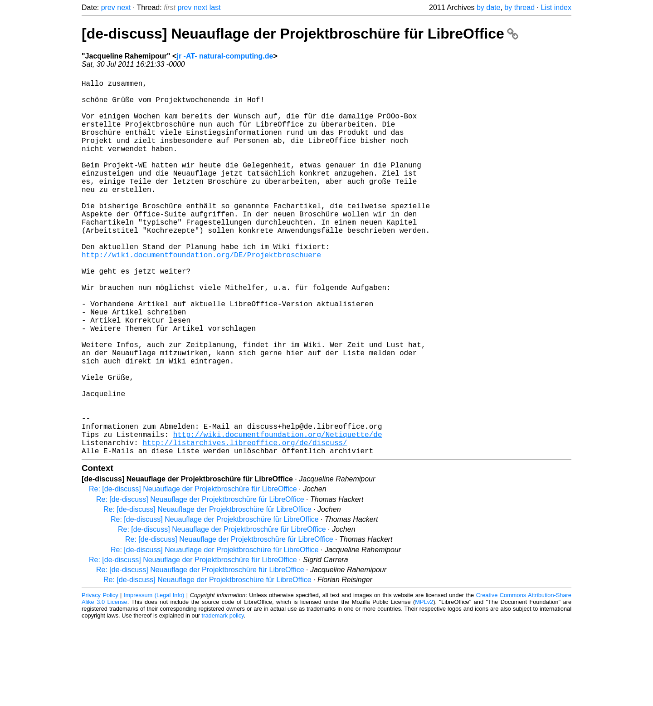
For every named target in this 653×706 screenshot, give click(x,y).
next (124, 7)
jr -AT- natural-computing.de (224, 56)
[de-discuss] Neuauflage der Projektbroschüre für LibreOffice (300, 33)
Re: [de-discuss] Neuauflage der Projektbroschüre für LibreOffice (193, 572)
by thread (519, 7)
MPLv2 (424, 685)
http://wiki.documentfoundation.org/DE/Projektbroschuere (201, 294)
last (215, 7)
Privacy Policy (100, 678)
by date (488, 7)
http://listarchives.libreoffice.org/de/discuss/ (244, 524)
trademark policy (223, 699)
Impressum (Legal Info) (154, 678)
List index (556, 7)
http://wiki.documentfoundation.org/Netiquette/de (277, 514)
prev (108, 7)
